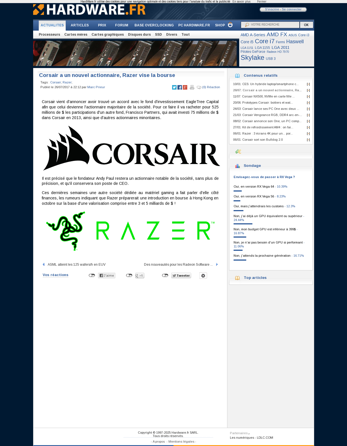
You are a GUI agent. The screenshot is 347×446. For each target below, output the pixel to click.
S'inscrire (272, 9)
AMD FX (277, 34)
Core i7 (265, 41)
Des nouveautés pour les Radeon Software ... (181, 265)
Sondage (252, 165)
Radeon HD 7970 (278, 51)
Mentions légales (181, 441)
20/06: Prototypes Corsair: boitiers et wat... (263, 102)
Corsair (55, 82)
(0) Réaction (208, 87)
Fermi (280, 42)
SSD (158, 35)
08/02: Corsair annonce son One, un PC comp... (267, 121)
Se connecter (292, 9)
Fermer (261, 1)
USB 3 (271, 59)
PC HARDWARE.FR (194, 25)
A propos (159, 441)
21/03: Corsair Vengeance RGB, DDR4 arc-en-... (267, 115)
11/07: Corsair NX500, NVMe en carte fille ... (264, 96)
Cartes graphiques (108, 35)
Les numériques (242, 437)
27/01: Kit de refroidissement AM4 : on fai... (263, 127)
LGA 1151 (247, 47)
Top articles (255, 278)
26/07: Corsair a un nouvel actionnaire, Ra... (267, 90)
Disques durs (139, 35)
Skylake (252, 57)
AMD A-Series (253, 35)
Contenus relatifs (261, 75)
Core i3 (303, 35)
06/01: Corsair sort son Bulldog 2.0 (258, 139)
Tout (185, 35)
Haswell (295, 41)
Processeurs (49, 35)
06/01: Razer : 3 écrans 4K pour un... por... (263, 133)
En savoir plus (241, 1)
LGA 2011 (280, 47)
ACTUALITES (52, 25)
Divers (171, 35)
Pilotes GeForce (253, 52)
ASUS (293, 35)
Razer (67, 82)
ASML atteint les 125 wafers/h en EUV (74, 265)
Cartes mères (75, 35)
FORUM (121, 25)
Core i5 (247, 42)
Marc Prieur (96, 87)
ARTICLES (80, 25)
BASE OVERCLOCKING (154, 25)
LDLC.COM (265, 437)
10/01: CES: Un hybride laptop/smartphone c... (266, 84)
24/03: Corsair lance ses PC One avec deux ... (266, 108)
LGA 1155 (262, 48)
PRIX (102, 25)
